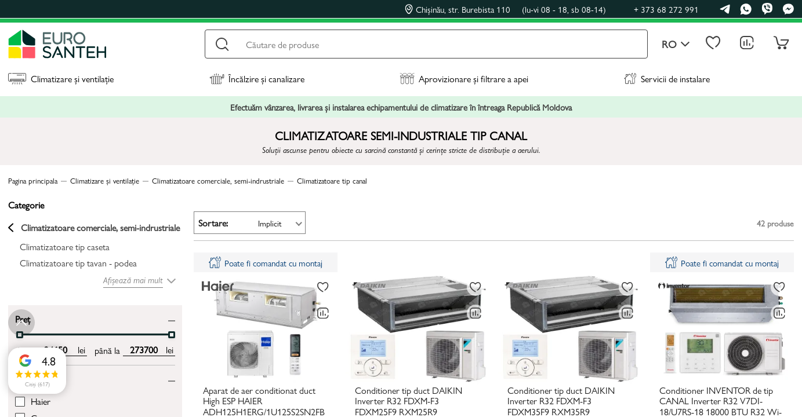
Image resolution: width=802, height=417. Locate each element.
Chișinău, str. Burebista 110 (505, 9)
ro (676, 44)
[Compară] (323, 313)
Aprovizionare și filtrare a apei (464, 78)
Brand (26, 378)
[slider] (171, 334)
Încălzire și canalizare (256, 78)
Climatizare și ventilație (61, 78)
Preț (22, 318)
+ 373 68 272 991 (666, 9)
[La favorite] (323, 287)
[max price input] (143, 350)
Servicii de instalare (667, 78)
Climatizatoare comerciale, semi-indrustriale (94, 227)
